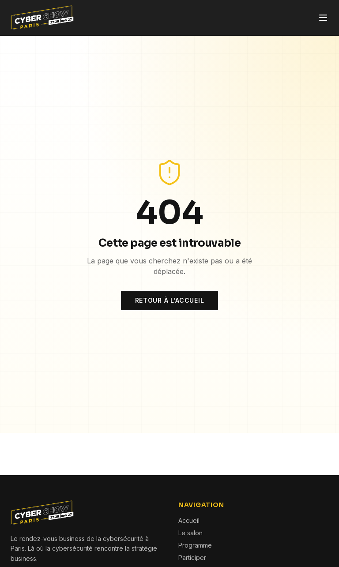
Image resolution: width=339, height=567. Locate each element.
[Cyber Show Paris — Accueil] (42, 17)
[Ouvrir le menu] (323, 17)
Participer (192, 557)
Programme (195, 545)
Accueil (189, 520)
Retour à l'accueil (169, 300)
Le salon (190, 533)
